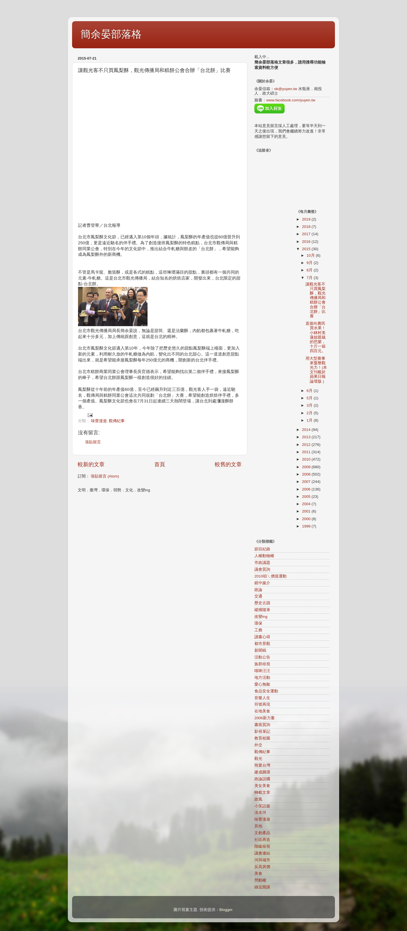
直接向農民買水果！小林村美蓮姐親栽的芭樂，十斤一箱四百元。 (316, 337)
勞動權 (260, 880)
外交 (258, 745)
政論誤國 (262, 779)
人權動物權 (264, 556)
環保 (258, 623)
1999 (306, 526)
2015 (306, 249)
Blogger (225, 910)
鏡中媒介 (262, 583)
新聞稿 (260, 650)
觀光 (258, 758)
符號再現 (262, 704)
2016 (306, 241)
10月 (311, 255)
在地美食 (262, 711)
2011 (306, 452)
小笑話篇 (262, 806)
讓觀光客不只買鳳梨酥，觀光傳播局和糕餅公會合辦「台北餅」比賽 (316, 300)
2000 (306, 519)
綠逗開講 (262, 887)
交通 (258, 596)
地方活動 (262, 677)
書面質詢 (262, 725)
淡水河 (260, 812)
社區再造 (262, 840)
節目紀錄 (262, 549)
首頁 (159, 464)
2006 (306, 489)
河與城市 (262, 860)
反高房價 (262, 867)
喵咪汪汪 (262, 671)
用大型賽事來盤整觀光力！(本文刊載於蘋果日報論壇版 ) (316, 369)
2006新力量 (264, 718)
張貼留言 (93, 442)
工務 (258, 630)
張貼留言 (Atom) (105, 476)
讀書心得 (262, 637)
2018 (306, 226)
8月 (310, 270)
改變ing (260, 616)
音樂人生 (262, 698)
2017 (306, 234)
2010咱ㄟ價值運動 (270, 576)
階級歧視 (262, 846)
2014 (306, 430)
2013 (306, 437)
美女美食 (262, 786)
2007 (306, 481)
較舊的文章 (228, 464)
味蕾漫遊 (99, 421)
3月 (310, 405)
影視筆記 (262, 731)
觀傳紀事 (117, 421)
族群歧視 (262, 664)
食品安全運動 (266, 691)
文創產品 (262, 833)
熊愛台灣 (262, 765)
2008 (306, 474)
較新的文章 (91, 464)
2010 (306, 459)
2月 (310, 413)
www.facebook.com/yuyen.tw (290, 100)
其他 (258, 826)
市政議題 (262, 563)
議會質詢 (262, 569)
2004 (306, 504)
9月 (310, 263)
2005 (306, 496)
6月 (310, 391)
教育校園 (262, 738)
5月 (310, 398)
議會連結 (262, 853)
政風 (258, 799)
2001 (306, 511)
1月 (310, 420)
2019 (306, 219)
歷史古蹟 (262, 603)
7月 (310, 278)
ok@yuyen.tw (285, 89)
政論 (258, 590)
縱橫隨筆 (262, 610)
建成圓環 (262, 772)
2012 (306, 444)
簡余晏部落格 (111, 34)
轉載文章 (262, 792)
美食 (258, 873)
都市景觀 (262, 644)
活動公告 (262, 657)
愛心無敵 (262, 684)
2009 (306, 467)
